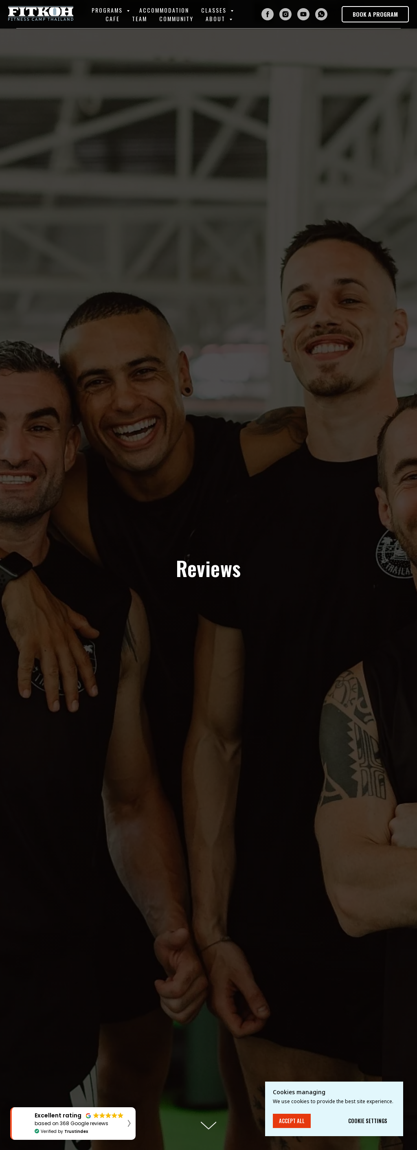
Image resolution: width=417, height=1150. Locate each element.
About (216, 18)
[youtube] (303, 14)
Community (176, 18)
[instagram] (285, 14)
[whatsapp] (321, 14)
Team (139, 18)
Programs (108, 10)
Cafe (112, 18)
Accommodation (164, 10)
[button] (375, 14)
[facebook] (267, 14)
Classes (214, 10)
